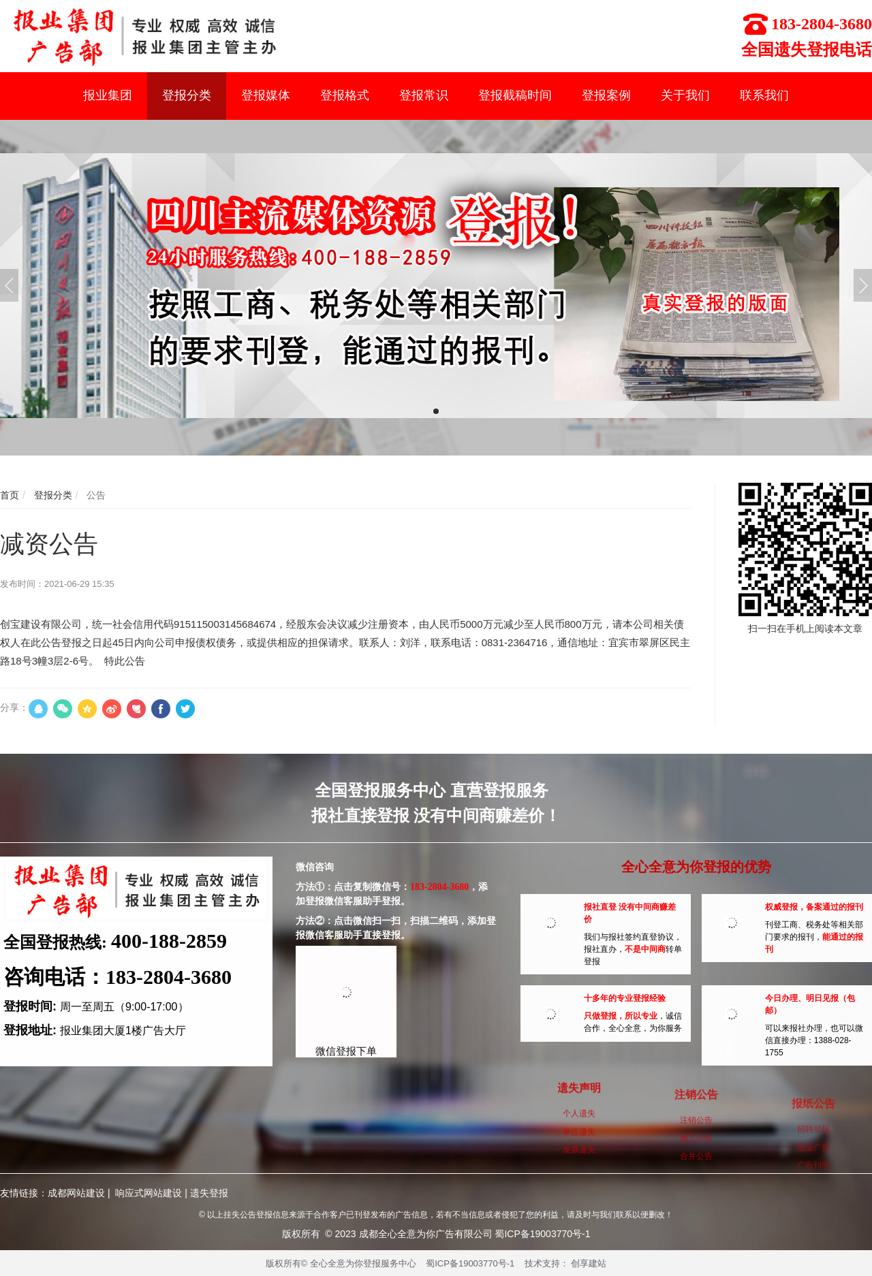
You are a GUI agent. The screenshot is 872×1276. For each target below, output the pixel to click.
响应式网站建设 (148, 1192)
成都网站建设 (76, 1192)
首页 (9, 495)
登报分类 (51, 495)
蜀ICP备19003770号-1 (470, 1263)
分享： (14, 707)
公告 (95, 495)
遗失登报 (209, 1192)
